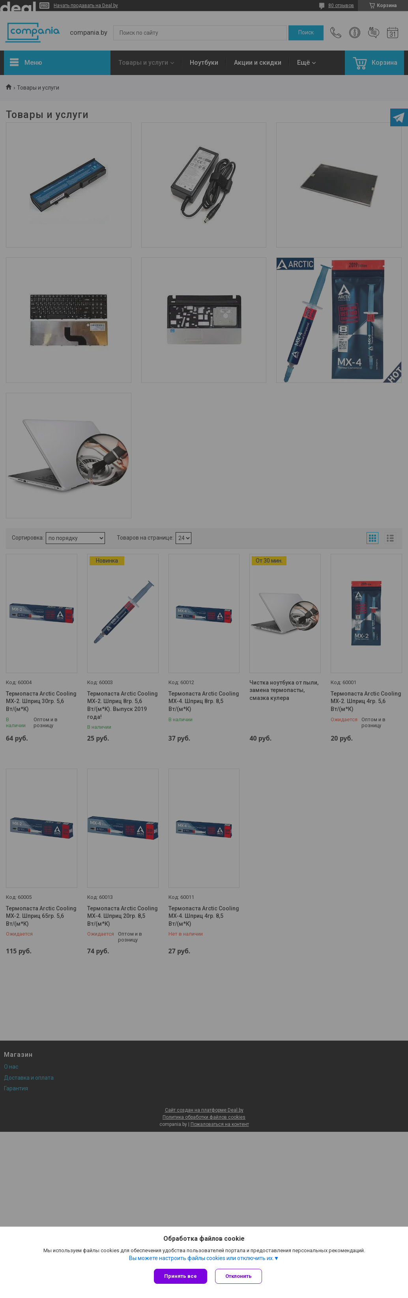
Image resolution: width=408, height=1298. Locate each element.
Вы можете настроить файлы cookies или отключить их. (201, 1258)
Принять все (180, 1276)
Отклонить (238, 1276)
